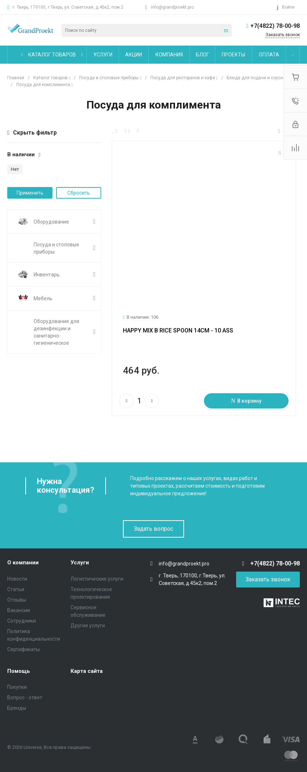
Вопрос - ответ (24, 697)
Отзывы (16, 600)
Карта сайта (87, 671)
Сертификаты (23, 649)
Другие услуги (88, 625)
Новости (17, 579)
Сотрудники (21, 621)
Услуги (80, 562)
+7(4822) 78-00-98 (275, 25)
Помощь (18, 671)
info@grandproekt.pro (172, 7)
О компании (23, 562)
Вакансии (18, 610)
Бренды (16, 708)
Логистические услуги (97, 579)
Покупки (17, 687)
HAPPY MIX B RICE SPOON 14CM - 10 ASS (178, 333)
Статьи (15, 589)
